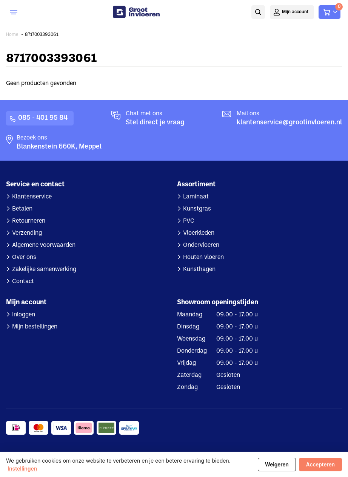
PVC (188, 221)
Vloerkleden (198, 233)
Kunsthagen (199, 269)
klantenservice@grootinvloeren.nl (289, 122)
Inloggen (23, 315)
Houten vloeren (203, 257)
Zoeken (258, 12)
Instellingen (22, 468)
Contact (23, 282)
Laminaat (196, 197)
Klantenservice (32, 197)
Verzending (27, 233)
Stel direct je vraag (155, 122)
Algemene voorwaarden (43, 245)
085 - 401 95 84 (43, 118)
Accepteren (320, 465)
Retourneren (28, 221)
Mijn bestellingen (34, 327)
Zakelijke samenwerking (44, 269)
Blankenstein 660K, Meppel (59, 146)
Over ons (24, 257)
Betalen (22, 209)
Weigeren (277, 465)
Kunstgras (197, 209)
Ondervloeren (201, 245)
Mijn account (295, 12)
